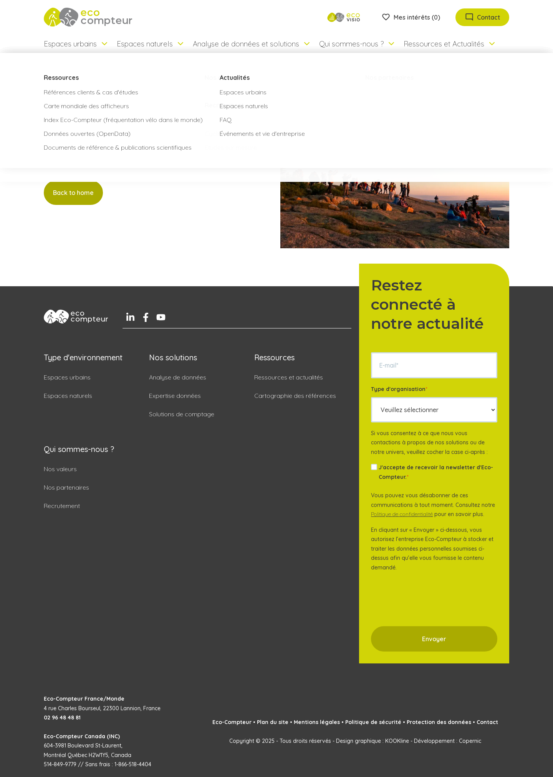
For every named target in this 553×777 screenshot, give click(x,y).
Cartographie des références (295, 395)
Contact (487, 722)
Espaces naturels (68, 395)
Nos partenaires (66, 487)
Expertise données (175, 395)
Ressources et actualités (288, 377)
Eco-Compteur (232, 722)
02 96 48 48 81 (62, 717)
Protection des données (439, 722)
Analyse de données (177, 377)
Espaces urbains (67, 377)
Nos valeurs (60, 469)
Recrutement (62, 506)
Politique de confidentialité (402, 514)
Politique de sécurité (373, 722)
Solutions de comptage (181, 414)
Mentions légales (317, 722)
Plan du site (272, 722)
